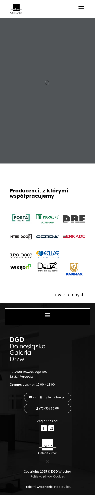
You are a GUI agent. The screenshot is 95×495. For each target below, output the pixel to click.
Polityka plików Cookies (47, 476)
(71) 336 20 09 (49, 408)
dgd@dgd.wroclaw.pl (49, 397)
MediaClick (62, 487)
